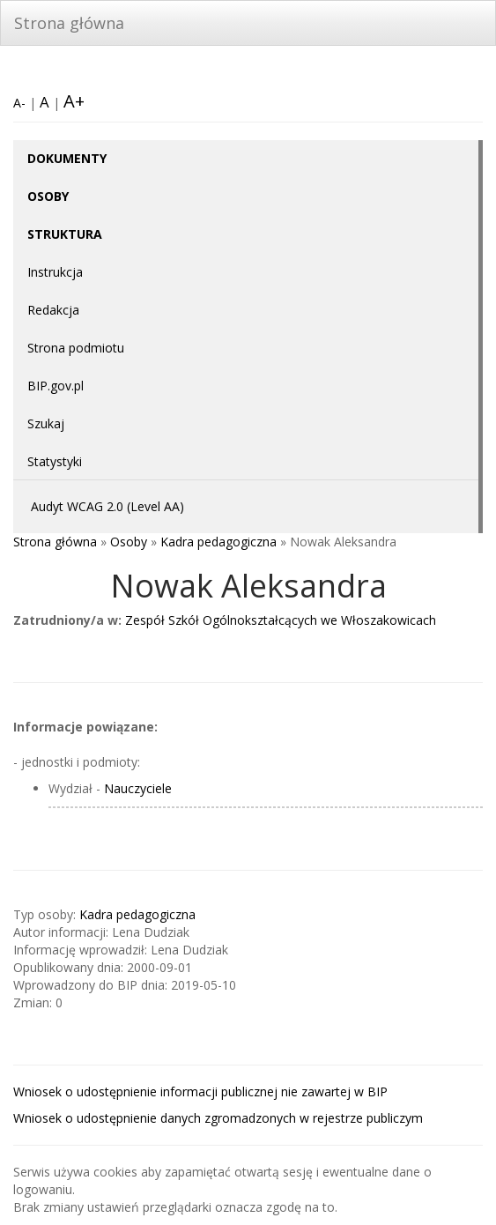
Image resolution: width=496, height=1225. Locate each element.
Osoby (128, 541)
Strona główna (69, 22)
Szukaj (45, 423)
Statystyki (54, 461)
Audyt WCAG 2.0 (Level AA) (107, 506)
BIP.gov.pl (55, 385)
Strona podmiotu (75, 347)
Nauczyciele (138, 788)
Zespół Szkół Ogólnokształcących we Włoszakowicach (280, 620)
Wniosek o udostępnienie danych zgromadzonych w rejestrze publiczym (218, 1118)
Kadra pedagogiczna (218, 541)
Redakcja (53, 309)
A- (19, 102)
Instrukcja (55, 272)
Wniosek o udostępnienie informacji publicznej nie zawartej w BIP (200, 1091)
